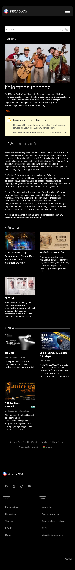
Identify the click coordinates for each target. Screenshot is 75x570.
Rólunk (8, 535)
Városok (9, 521)
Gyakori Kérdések (50, 514)
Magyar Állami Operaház (16, 357)
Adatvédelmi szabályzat (53, 521)
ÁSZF (44, 528)
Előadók (9, 528)
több (8, 111)
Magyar (48, 447)
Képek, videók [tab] (28, 144)
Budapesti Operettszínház (17, 411)
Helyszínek (10, 514)
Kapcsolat (47, 507)
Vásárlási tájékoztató (28, 447)
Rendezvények (12, 507)
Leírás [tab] (9, 144)
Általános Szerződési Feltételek (23, 442)
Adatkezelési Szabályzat (52, 442)
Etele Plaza (45, 361)
